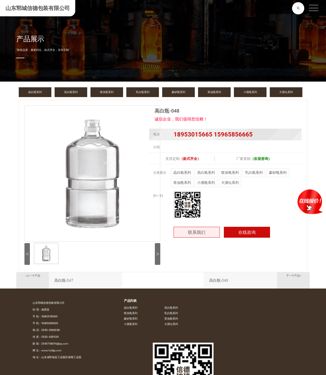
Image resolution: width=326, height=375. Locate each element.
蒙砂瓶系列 (278, 173)
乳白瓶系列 (254, 173)
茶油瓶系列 (182, 183)
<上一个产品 (32, 275)
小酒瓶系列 (206, 183)
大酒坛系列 (230, 183)
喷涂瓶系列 (230, 173)
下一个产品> (293, 275)
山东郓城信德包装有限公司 (37, 8)
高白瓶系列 (206, 173)
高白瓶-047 (63, 280)
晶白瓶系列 (182, 173)
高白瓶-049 (218, 280)
